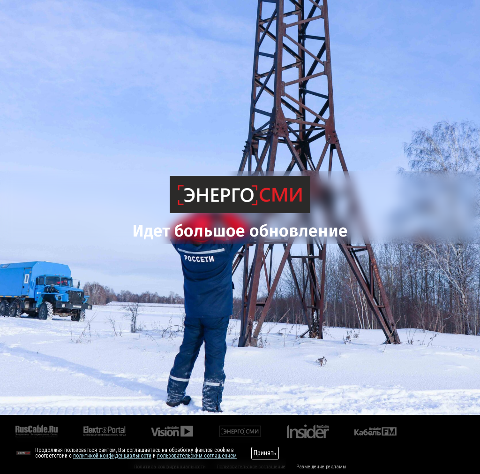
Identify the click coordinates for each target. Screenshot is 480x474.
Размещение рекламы (321, 466)
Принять (265, 453)
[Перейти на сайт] (23, 453)
